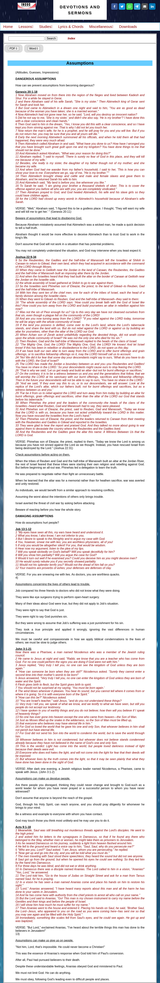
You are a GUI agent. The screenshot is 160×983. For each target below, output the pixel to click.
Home (8, 27)
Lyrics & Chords (70, 27)
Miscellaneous (101, 27)
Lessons (26, 27)
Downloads (128, 27)
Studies (45, 27)
